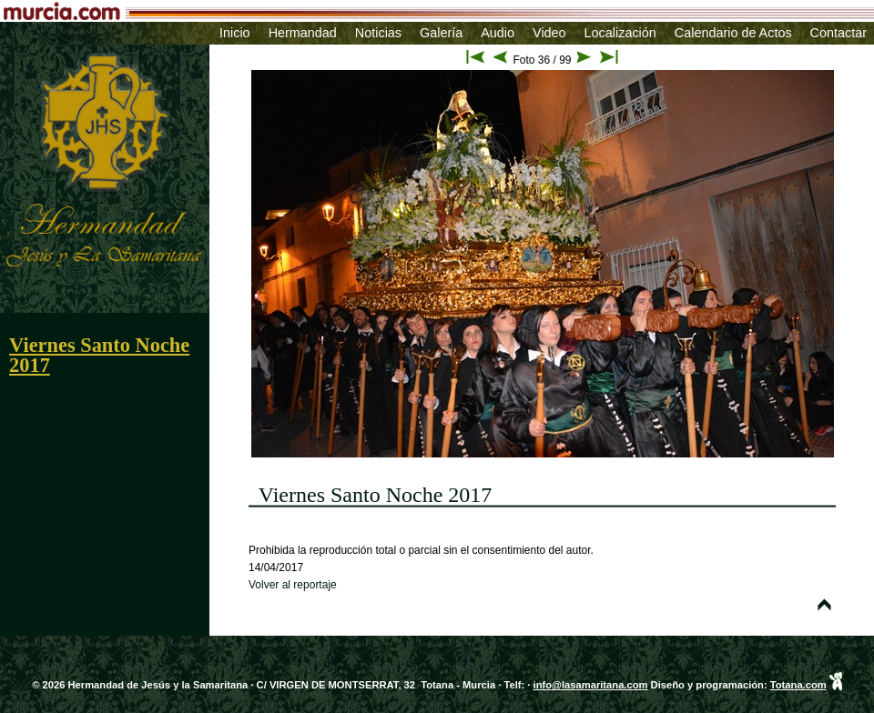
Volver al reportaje (293, 584)
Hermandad (303, 32)
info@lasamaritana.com (591, 684)
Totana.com (798, 684)
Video (549, 32)
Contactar (838, 32)
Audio (497, 32)
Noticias (378, 32)
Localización (620, 32)
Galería (441, 32)
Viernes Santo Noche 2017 (99, 355)
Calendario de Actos (733, 32)
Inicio (234, 32)
